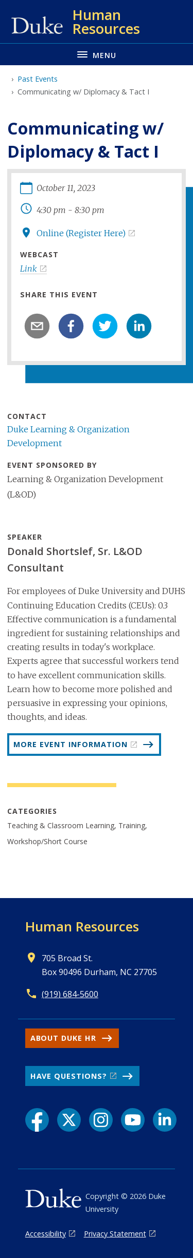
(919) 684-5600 (70, 994)
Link (28, 268)
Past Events (37, 79)
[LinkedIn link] (165, 1120)
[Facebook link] (37, 1120)
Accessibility (45, 1233)
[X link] (69, 1120)
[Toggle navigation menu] (96, 54)
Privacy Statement (115, 1233)
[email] (37, 326)
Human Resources (82, 926)
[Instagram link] (101, 1120)
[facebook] (71, 326)
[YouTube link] (133, 1120)
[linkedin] (139, 326)
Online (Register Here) (81, 233)
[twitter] (105, 326)
